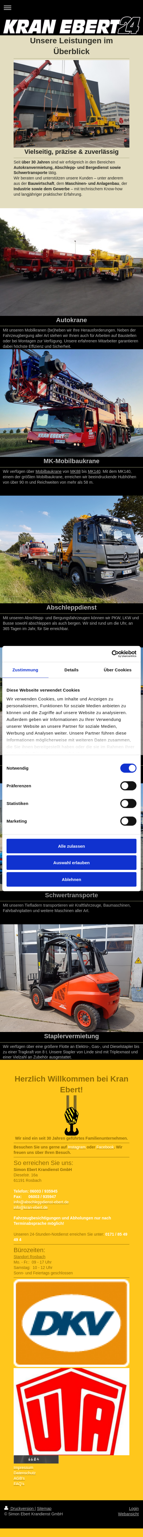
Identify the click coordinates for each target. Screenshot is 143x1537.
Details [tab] (71, 669)
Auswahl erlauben (71, 862)
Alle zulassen (71, 845)
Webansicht (128, 1514)
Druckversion (19, 1508)
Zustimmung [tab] (25, 669)
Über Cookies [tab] (118, 669)
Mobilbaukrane (48, 471)
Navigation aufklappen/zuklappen (71, 7)
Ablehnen (71, 879)
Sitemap (44, 1508)
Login (134, 1508)
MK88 (75, 471)
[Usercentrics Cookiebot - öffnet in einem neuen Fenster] (111, 654)
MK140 (94, 471)
